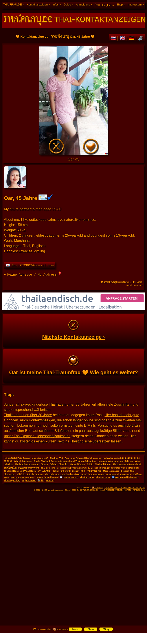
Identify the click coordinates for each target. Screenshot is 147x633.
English (75, 471)
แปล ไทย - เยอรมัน (25, 474)
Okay (106, 629)
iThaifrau (133, 477)
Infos (56, 4)
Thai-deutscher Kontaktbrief (127, 464)
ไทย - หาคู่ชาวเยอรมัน (91, 471)
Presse (39, 474)
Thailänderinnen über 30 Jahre (28, 415)
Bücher (44, 464)
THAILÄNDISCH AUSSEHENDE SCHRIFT (21, 467)
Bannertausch (71, 477)
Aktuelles (63, 464)
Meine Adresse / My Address (34, 273)
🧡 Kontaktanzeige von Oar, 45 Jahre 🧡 (73, 100)
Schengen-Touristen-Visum (113, 468)
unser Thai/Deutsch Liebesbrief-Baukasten (37, 436)
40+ (11, 461)
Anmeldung (83, 4)
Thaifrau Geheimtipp (85, 461)
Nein (91, 629)
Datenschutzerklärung (47, 477)
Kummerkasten (96, 474)
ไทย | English (103, 5)
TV (23, 480)
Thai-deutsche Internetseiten (55, 468)
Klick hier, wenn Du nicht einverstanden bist (125, 487)
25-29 (131, 458)
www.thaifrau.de (55, 490)
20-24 (125, 458)
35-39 (6, 461)
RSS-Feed (31, 480)
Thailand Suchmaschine (27, 464)
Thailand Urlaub (103, 464)
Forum (81, 464)
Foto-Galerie (23, 458)
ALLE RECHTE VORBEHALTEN (115, 490)
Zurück (49, 480)
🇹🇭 (113, 38)
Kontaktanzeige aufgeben (110, 461)
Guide (67, 4)
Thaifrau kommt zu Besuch (85, 468)
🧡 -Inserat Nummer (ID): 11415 (121, 282)
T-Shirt (90, 464)
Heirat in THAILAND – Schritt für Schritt (50, 471)
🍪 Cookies (97, 487)
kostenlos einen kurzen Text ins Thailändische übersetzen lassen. (71, 441)
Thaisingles (10, 480)
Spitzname (27, 461)
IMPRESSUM (138, 490)
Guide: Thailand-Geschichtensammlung (54, 461)
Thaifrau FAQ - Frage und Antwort (67, 458)
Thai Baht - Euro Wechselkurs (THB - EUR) (66, 474)
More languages (111, 471)
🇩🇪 (132, 38)
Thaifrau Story (87, 477)
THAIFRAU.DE (12, 4)
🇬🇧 (122, 38)
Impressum (134, 4)
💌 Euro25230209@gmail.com (30, 265)
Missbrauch (112, 474)
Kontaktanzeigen (37, 4)
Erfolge (53, 464)
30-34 (137, 458)
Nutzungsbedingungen (22, 477)
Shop (119, 4)
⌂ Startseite (10, 458)
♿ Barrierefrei (119, 477)
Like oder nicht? (40, 458)
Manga (73, 464)
